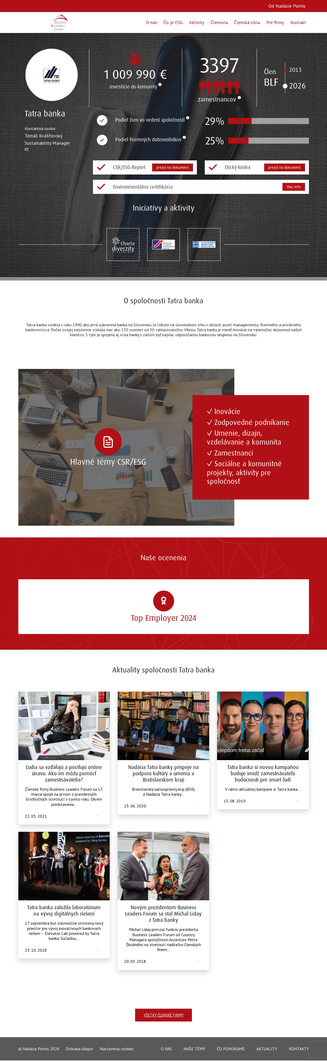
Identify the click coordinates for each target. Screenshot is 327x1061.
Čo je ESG (173, 22)
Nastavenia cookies (117, 1049)
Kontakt (298, 22)
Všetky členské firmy (163, 1015)
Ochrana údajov (79, 1049)
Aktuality (266, 1049)
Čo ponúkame (231, 1049)
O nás (151, 22)
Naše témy (194, 1049)
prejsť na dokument (172, 167)
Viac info (293, 186)
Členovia (219, 22)
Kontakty (299, 1049)
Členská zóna (247, 22)
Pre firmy (275, 22)
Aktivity (196, 22)
